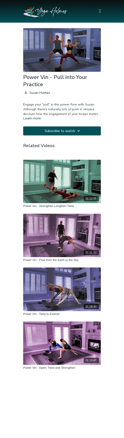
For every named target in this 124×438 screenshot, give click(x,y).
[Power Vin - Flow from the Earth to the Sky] (62, 260)
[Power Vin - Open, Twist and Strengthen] (62, 368)
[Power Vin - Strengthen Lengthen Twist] (62, 206)
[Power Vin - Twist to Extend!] (62, 314)
